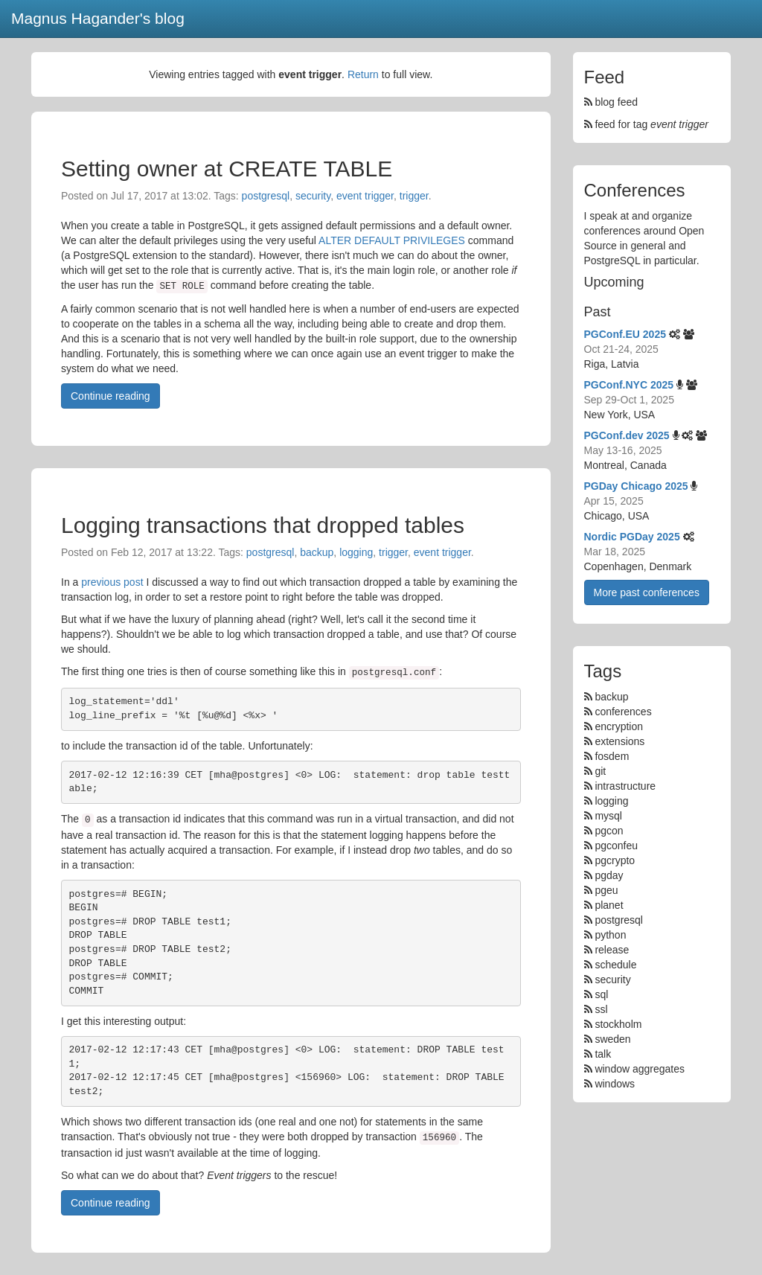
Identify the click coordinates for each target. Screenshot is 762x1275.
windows (615, 1084)
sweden (612, 1039)
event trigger (365, 196)
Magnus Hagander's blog (98, 18)
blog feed (611, 102)
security (312, 196)
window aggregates (640, 1069)
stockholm (618, 1024)
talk (603, 1054)
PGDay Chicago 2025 (636, 486)
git (600, 771)
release (612, 950)
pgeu (606, 890)
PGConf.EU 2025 (625, 334)
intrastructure (625, 786)
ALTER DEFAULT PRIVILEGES (391, 240)
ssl (601, 1009)
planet (609, 905)
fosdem (612, 756)
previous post (112, 582)
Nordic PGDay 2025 (632, 537)
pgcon (609, 831)
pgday (609, 875)
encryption (619, 726)
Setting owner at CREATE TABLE (226, 168)
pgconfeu (616, 845)
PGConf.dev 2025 (627, 435)
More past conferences (646, 592)
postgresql (266, 196)
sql (601, 994)
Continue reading (110, 396)
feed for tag (646, 124)
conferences (623, 712)
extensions (619, 741)
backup (316, 552)
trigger (414, 196)
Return (363, 74)
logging (356, 552)
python (610, 935)
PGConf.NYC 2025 (629, 385)
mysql (608, 816)
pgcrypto (615, 860)
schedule (615, 965)
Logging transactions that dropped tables (262, 525)
